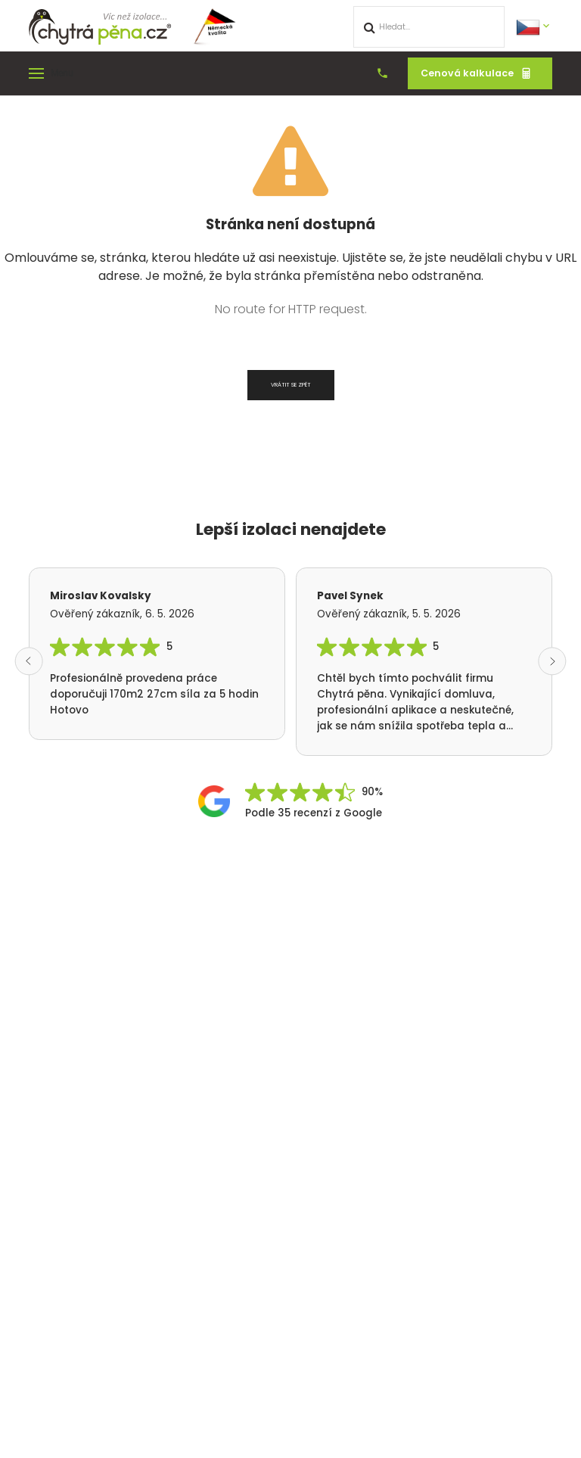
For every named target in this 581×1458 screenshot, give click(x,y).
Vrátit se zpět (291, 385)
